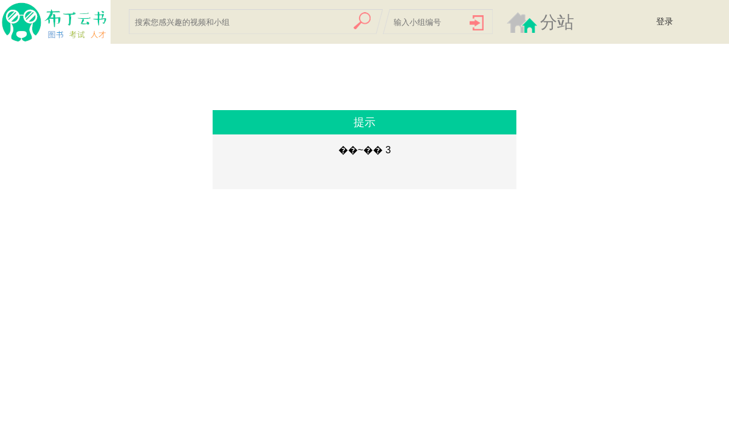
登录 (664, 21)
